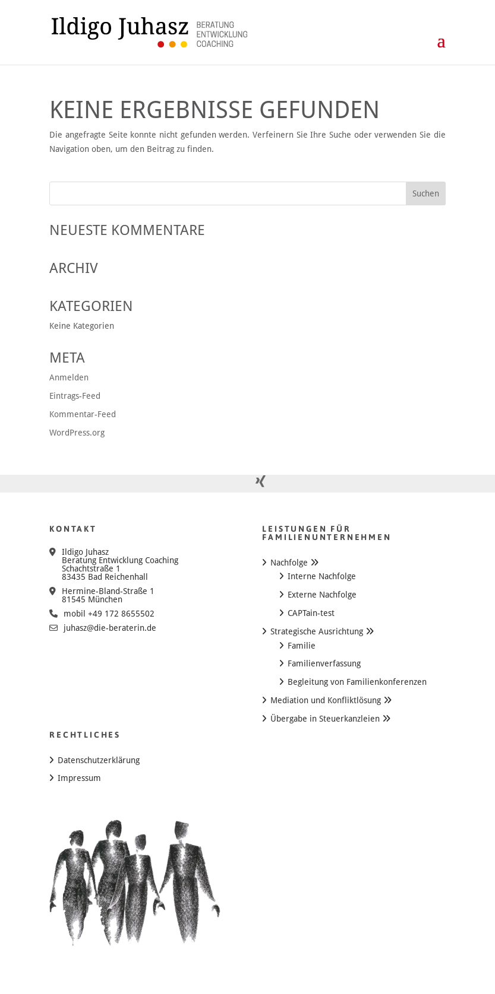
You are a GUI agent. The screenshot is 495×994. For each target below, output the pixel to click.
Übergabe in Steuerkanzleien (325, 718)
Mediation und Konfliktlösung (325, 700)
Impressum (79, 778)
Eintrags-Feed (74, 396)
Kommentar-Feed (82, 414)
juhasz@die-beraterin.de (110, 628)
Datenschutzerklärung (99, 760)
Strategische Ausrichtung (316, 631)
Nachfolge (289, 562)
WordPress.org (77, 432)
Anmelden (69, 377)
